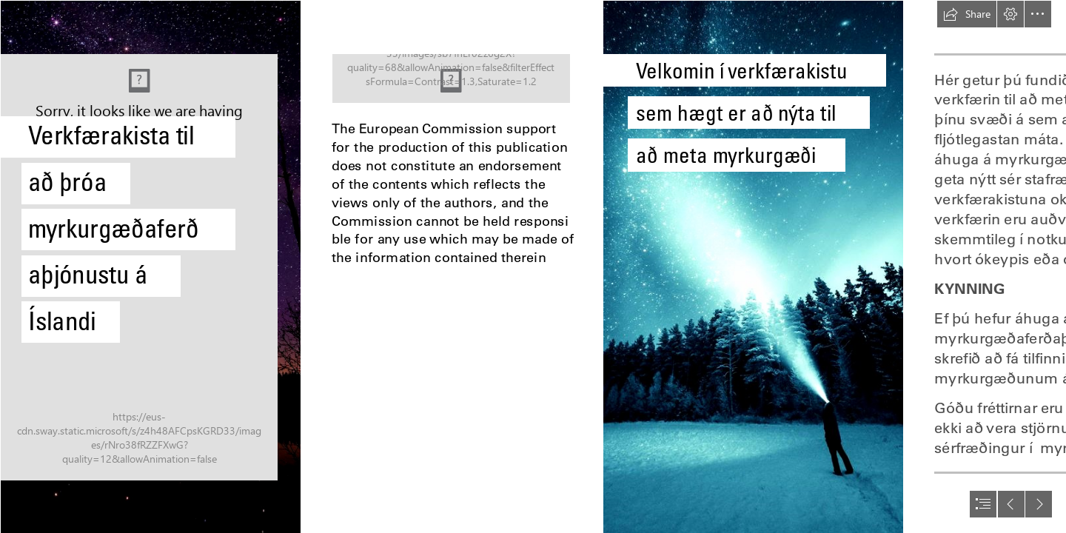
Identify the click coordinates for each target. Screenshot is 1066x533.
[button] (966, 14)
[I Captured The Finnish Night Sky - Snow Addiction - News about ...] (752, 266)
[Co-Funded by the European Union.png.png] (451, 78)
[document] (533, 266)
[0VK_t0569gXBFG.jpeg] (150, 266)
